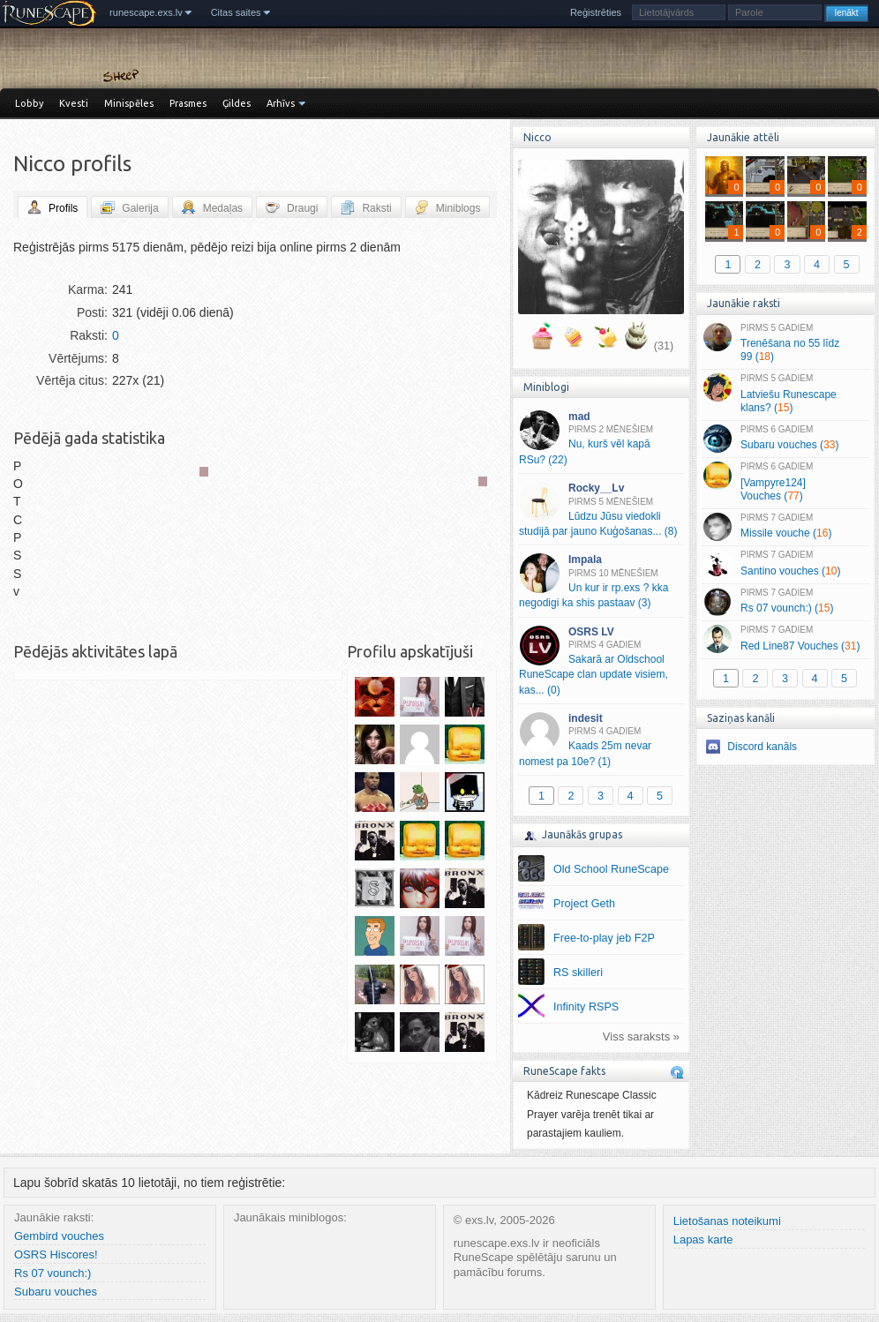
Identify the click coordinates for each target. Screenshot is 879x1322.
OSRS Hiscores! (56, 1254)
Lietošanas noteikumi (727, 1221)
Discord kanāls (762, 746)
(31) (663, 346)
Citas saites (236, 12)
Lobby (29, 103)
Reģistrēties (595, 12)
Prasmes (188, 103)
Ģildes (236, 103)
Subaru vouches (55, 1291)
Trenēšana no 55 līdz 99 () (785, 343)
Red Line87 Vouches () (785, 639)
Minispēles (129, 103)
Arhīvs (281, 103)
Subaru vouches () (785, 438)
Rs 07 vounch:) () (785, 602)
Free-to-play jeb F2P (604, 938)
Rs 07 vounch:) (52, 1273)
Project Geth (584, 904)
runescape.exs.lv (146, 12)
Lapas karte (703, 1239)
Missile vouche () (785, 527)
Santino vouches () (785, 564)
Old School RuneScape (611, 869)
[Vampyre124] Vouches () (785, 482)
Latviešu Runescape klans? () (785, 393)
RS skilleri (578, 972)
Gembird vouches (59, 1236)
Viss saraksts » (641, 1036)
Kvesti (73, 103)
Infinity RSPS (586, 1007)
